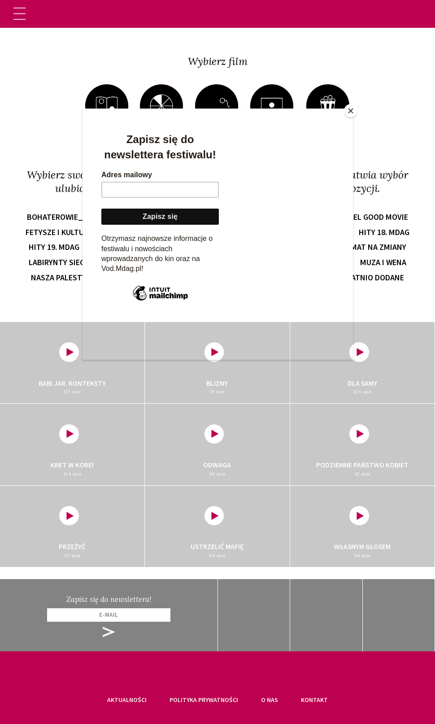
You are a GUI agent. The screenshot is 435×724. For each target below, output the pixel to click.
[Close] (350, 111)
